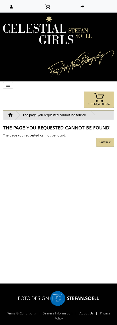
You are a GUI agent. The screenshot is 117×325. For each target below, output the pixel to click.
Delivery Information (57, 313)
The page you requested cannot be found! (54, 115)
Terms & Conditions (21, 313)
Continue (105, 142)
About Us (86, 313)
